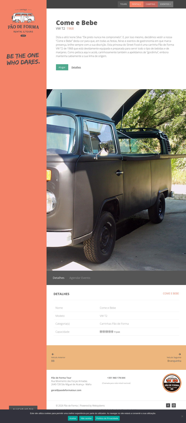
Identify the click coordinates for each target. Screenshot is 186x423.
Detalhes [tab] (58, 278)
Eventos (141, 5)
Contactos (176, 5)
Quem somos (66, 5)
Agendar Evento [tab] (79, 278)
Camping (127, 5)
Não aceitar (86, 418)
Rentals (113, 5)
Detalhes (76, 67)
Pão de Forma (71, 405)
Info (163, 5)
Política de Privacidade (107, 418)
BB (83, 358)
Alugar (62, 67)
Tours (100, 5)
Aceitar (72, 418)
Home (53, 5)
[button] (57, 180)
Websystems (98, 405)
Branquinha (148, 358)
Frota (78, 5)
